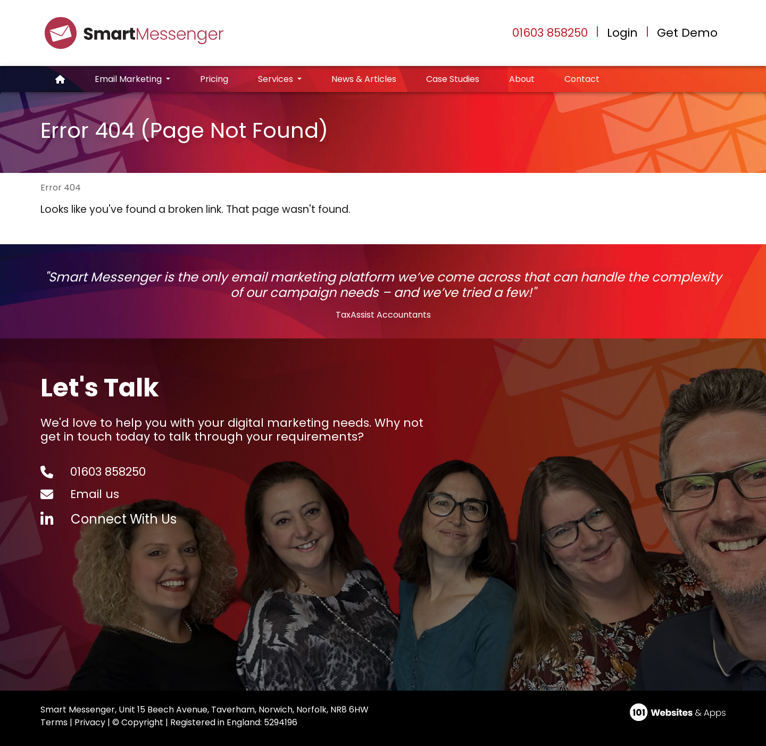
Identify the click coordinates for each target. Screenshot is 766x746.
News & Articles (363, 79)
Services (276, 79)
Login (622, 33)
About (522, 79)
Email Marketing (129, 79)
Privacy (89, 722)
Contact (582, 79)
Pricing (214, 79)
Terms (54, 722)
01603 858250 (550, 32)
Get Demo (687, 33)
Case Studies (452, 79)
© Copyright (137, 722)
